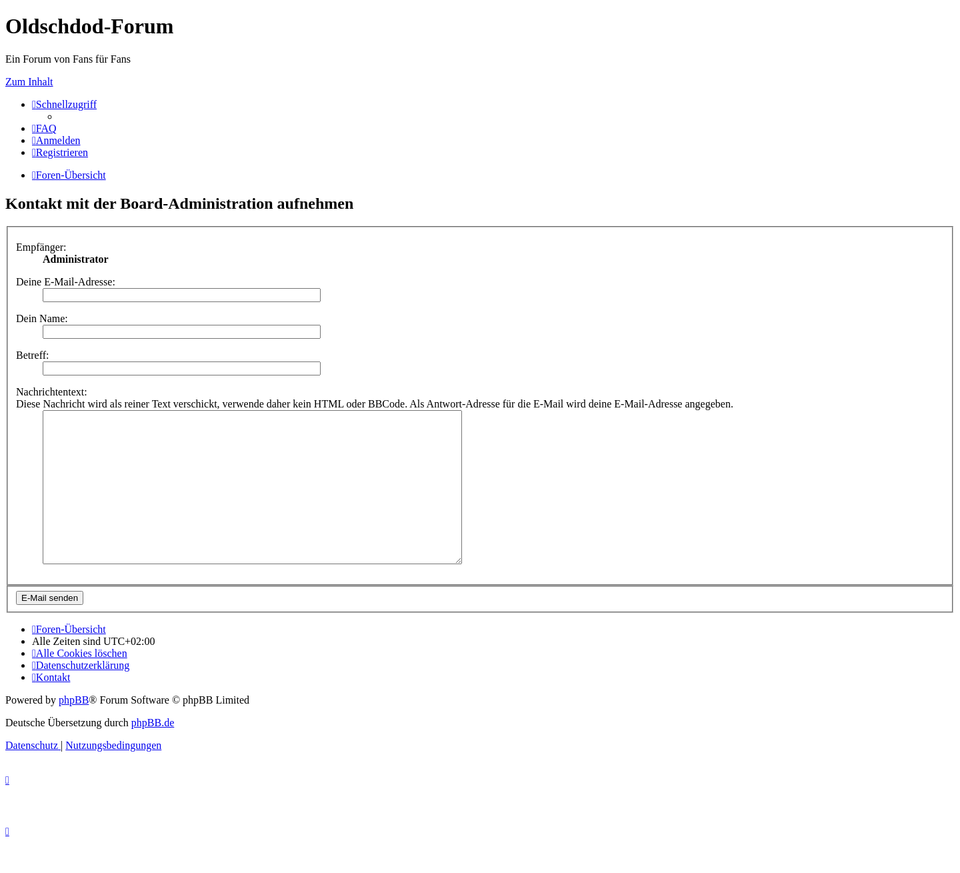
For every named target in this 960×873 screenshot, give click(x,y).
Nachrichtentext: (51, 391)
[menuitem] (44, 128)
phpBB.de (152, 752)
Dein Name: (42, 318)
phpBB (74, 730)
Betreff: (32, 355)
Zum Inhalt (29, 81)
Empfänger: (41, 247)
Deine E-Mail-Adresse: (65, 281)
